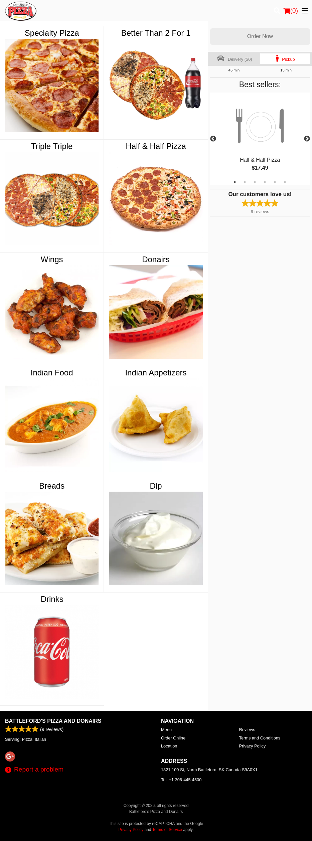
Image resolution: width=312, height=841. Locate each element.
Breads (51, 485)
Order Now (260, 36)
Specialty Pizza (52, 32)
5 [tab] (275, 182)
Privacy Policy (252, 745)
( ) (290, 11)
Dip (156, 485)
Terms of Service (167, 829)
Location (169, 745)
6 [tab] (285, 182)
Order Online (173, 737)
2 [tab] (245, 182)
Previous (213, 139)
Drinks (52, 599)
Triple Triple (51, 146)
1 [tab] (234, 182)
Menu (166, 729)
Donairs (156, 259)
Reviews (247, 729)
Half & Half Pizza (156, 146)
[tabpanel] (260, 139)
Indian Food (52, 372)
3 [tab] (255, 182)
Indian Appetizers (155, 372)
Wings (52, 259)
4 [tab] (265, 182)
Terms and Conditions (260, 737)
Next (307, 139)
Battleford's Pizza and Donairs (53, 721)
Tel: (181, 779)
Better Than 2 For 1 (156, 32)
